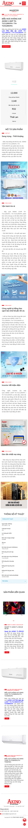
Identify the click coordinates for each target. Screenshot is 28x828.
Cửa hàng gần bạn (9, 48)
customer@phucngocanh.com (8, 822)
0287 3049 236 (5, 819)
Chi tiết (8, 656)
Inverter (14, 10)
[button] (3, 72)
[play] (14, 611)
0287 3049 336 (14, 819)
